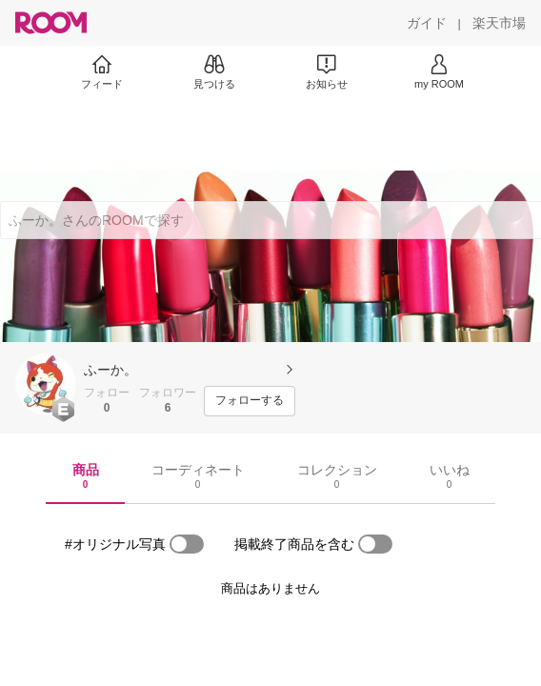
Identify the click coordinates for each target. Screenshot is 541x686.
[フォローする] (249, 401)
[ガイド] (427, 22)
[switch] (187, 544)
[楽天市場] (499, 22)
